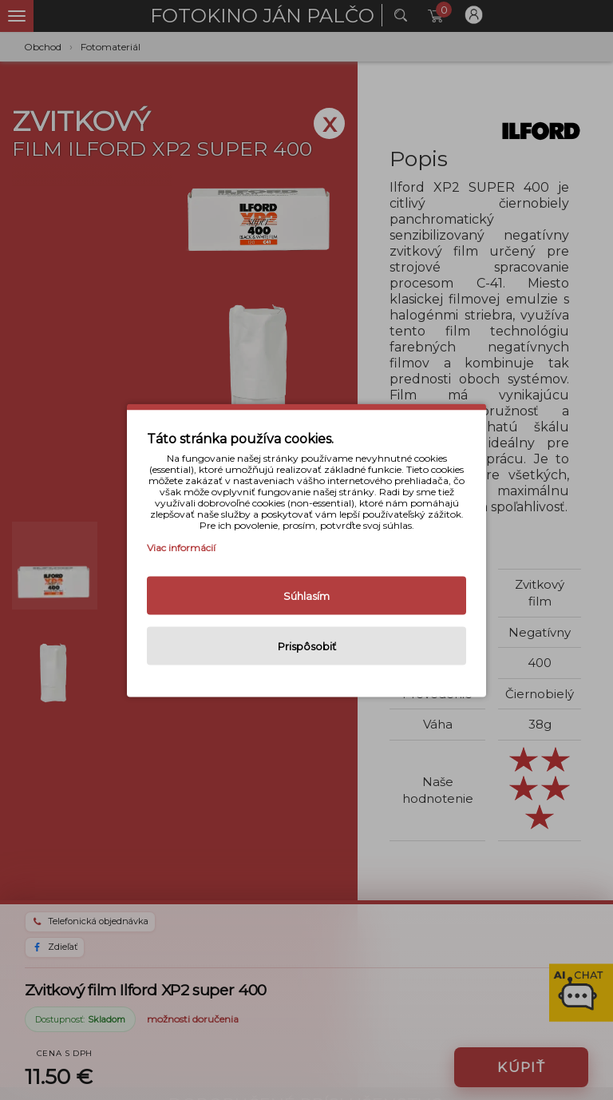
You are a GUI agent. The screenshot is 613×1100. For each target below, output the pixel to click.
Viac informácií (181, 547)
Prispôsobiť (307, 645)
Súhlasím (306, 595)
